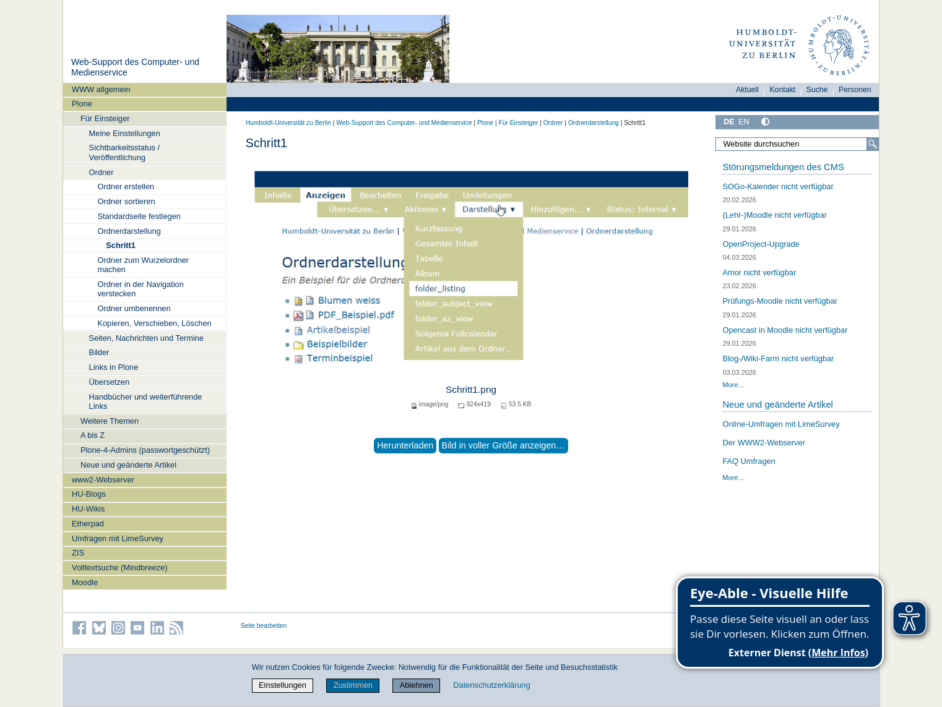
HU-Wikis (88, 508)
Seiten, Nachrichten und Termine (146, 338)
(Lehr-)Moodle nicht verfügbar (774, 215)
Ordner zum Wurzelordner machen (143, 264)
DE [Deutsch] (729, 121)
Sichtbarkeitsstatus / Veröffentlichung (124, 152)
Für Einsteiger (105, 118)
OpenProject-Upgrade (760, 244)
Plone (82, 103)
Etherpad (88, 523)
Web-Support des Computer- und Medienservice (404, 122)
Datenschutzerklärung (491, 685)
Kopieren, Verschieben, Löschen (154, 323)
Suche (817, 89)
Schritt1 (121, 245)
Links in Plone (114, 367)
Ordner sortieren (126, 201)
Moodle (85, 582)
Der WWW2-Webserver (763, 442)
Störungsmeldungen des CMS (783, 167)
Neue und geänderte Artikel (128, 464)
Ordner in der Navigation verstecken (140, 289)
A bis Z (92, 435)
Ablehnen (416, 685)
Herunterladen (405, 445)
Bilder (99, 352)
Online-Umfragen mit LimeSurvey (780, 424)
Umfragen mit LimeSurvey (117, 538)
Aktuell (747, 89)
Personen (855, 89)
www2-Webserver (103, 479)
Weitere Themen (109, 421)
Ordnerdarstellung (128, 231)
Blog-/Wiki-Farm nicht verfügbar (778, 358)
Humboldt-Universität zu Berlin (288, 122)
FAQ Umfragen (748, 461)
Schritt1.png (471, 389)
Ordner (101, 172)
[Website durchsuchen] (797, 144)
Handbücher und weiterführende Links (145, 401)
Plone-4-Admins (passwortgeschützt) (145, 450)
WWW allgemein (101, 89)
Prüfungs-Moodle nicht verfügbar (779, 301)
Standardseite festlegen (138, 216)
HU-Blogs (89, 494)
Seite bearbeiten (264, 625)
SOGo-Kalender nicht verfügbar (777, 186)
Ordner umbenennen (133, 308)
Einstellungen (282, 685)
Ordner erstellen (125, 186)
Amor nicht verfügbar (759, 272)
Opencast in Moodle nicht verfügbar (784, 330)
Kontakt (782, 89)
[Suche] (872, 144)
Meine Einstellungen (124, 133)
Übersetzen (109, 382)
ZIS (78, 552)
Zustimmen (353, 685)
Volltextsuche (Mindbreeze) (119, 567)
